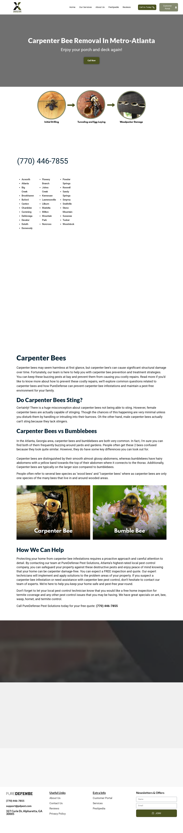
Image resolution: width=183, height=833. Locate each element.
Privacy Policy (57, 815)
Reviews (127, 7)
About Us (100, 7)
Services (98, 804)
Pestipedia (113, 7)
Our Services (85, 7)
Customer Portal (102, 799)
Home (72, 7)
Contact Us (56, 804)
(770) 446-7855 (42, 144)
